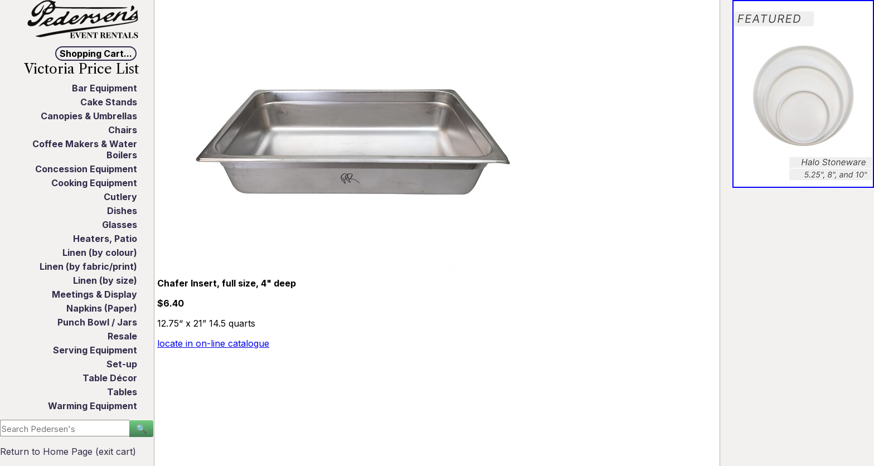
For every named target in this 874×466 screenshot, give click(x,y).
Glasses (119, 224)
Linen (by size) (105, 280)
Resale (122, 336)
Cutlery (120, 196)
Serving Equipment (95, 350)
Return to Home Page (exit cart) (68, 451)
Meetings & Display (94, 294)
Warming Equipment (92, 405)
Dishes (122, 210)
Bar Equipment (104, 88)
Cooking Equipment (94, 182)
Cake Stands (108, 102)
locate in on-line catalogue (213, 343)
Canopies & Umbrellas (89, 116)
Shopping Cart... (96, 53)
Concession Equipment (86, 168)
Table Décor (109, 378)
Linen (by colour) (99, 252)
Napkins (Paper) (101, 308)
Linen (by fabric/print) (88, 266)
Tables (122, 391)
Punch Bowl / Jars (97, 322)
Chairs (122, 129)
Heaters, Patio (105, 238)
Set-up (121, 364)
